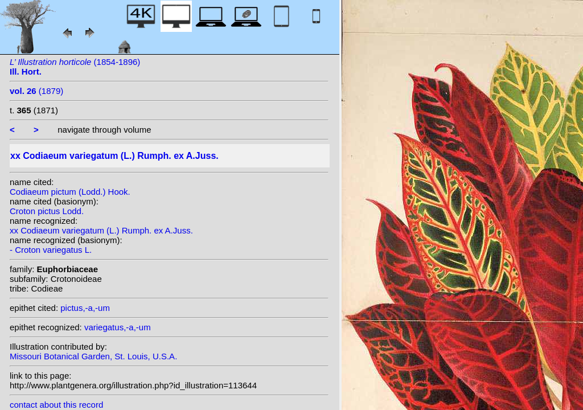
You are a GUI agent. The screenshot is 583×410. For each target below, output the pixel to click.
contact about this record (56, 404)
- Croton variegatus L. (51, 250)
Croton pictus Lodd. (47, 211)
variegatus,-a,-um (117, 327)
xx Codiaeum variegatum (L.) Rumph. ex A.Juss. (101, 230)
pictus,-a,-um (85, 308)
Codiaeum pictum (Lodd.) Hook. (70, 191)
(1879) (36, 91)
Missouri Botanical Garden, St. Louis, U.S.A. (93, 356)
